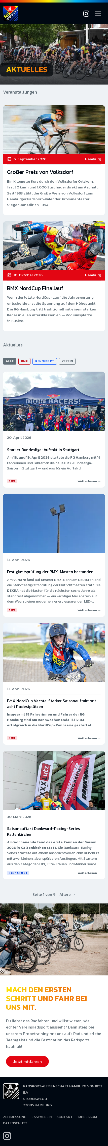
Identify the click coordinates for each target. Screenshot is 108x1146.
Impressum (87, 1117)
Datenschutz (15, 1123)
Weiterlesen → (89, 481)
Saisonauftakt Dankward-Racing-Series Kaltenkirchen (43, 831)
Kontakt (65, 1117)
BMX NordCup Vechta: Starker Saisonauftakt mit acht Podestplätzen (51, 703)
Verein (67, 361)
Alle (10, 361)
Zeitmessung (14, 1117)
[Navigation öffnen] (98, 13)
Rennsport (44, 361)
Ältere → (67, 894)
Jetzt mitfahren (27, 1061)
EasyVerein (41, 1117)
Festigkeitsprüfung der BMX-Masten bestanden (50, 572)
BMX (24, 361)
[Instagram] (86, 13)
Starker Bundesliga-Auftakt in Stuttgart (43, 450)
